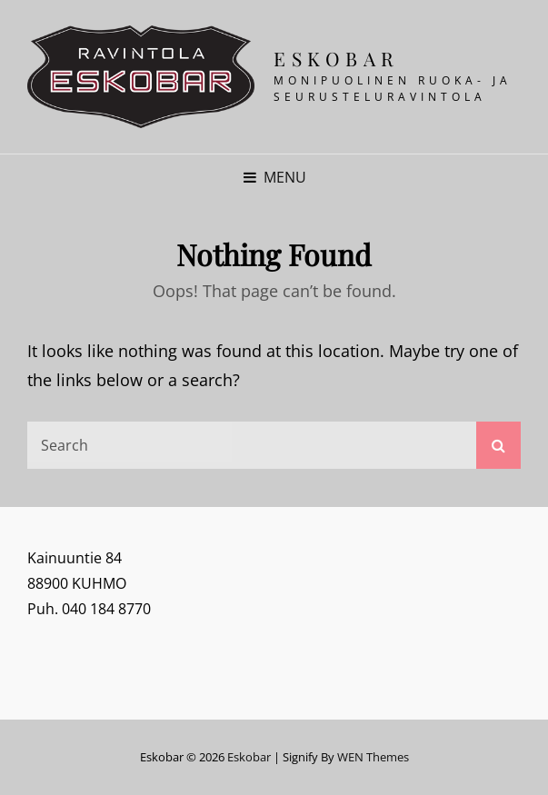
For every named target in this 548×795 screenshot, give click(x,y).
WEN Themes (373, 757)
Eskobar (337, 58)
